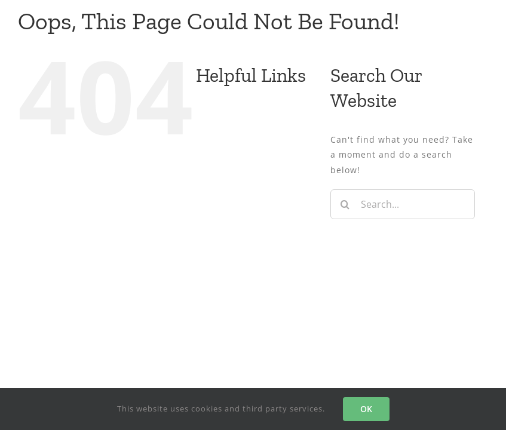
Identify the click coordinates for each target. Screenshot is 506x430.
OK (366, 408)
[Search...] (402, 204)
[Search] (345, 204)
